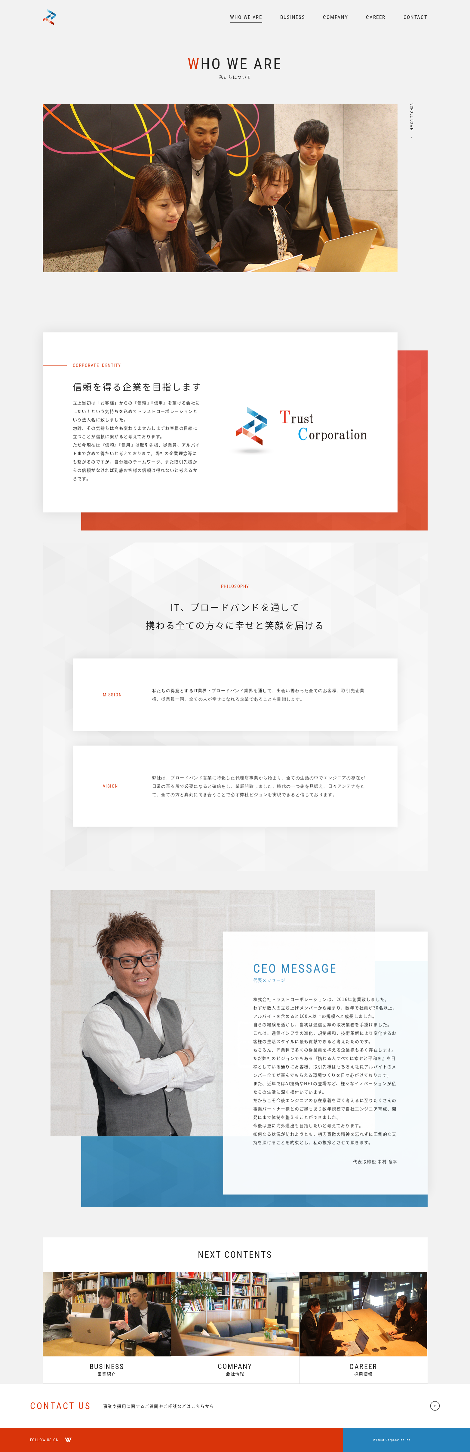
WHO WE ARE (246, 17)
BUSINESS (292, 17)
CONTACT (416, 17)
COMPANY (335, 17)
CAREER (375, 17)
